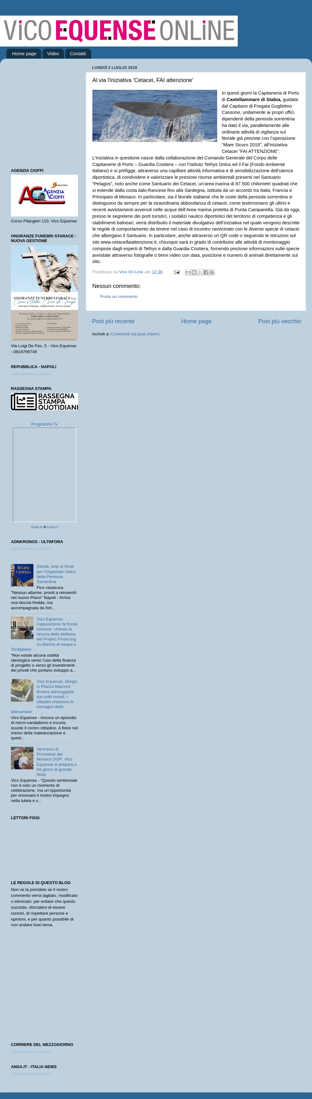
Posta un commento (119, 296)
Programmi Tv (44, 424)
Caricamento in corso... (32, 374)
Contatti (78, 53)
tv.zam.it (52, 527)
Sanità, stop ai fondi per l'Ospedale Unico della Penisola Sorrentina (56, 574)
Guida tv (36, 527)
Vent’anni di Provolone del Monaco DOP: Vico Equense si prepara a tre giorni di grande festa (56, 762)
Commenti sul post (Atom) (135, 334)
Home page (24, 53)
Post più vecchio (279, 321)
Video (53, 53)
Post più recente (113, 321)
